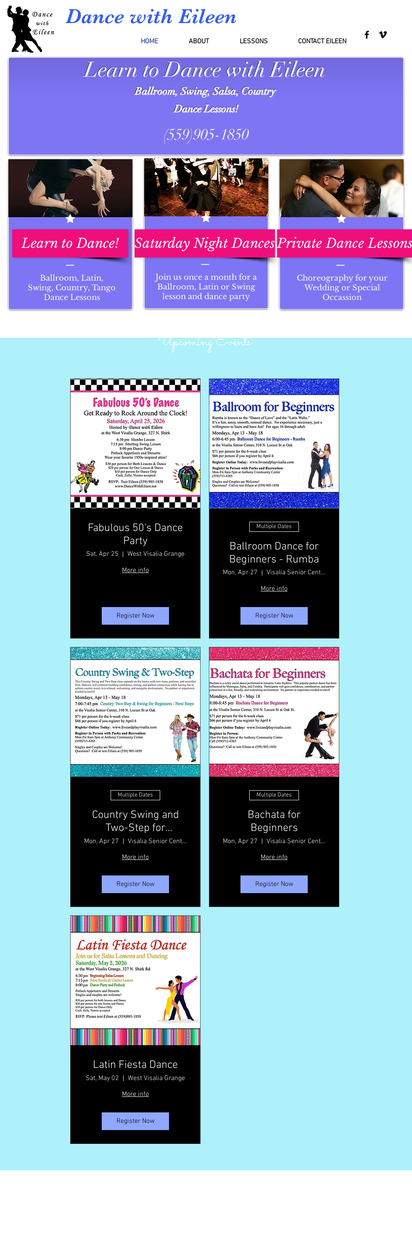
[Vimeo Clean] (314, 1202)
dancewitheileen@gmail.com (52, 1209)
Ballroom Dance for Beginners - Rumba (274, 553)
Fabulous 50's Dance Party (135, 535)
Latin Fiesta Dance (135, 1065)
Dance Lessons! (206, 109)
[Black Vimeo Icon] (383, 34)
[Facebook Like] (384, 1203)
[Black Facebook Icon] (367, 34)
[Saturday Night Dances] (205, 243)
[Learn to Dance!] (70, 243)
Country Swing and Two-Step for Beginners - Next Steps (135, 822)
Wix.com (229, 1206)
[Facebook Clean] (299, 1202)
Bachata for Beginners (274, 822)
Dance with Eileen (151, 16)
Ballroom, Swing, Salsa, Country (206, 91)
